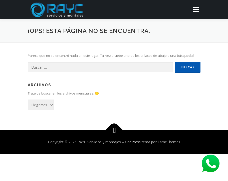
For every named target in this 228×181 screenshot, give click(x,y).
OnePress (133, 142)
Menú (196, 9)
